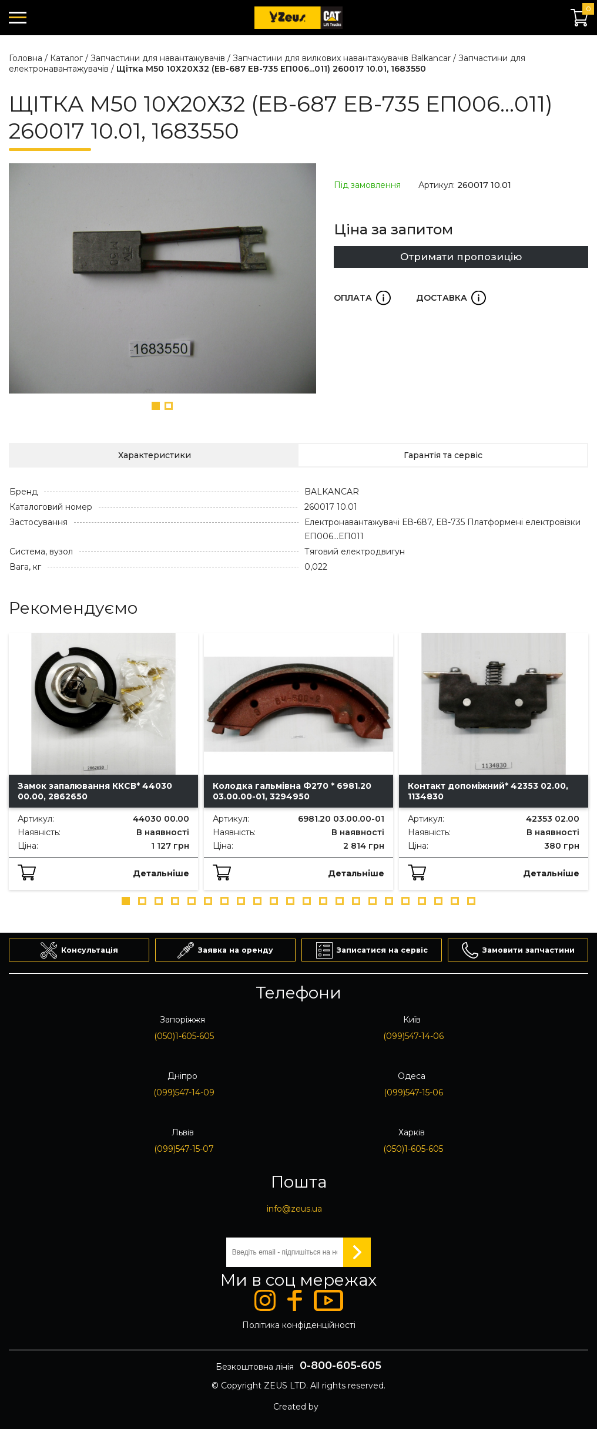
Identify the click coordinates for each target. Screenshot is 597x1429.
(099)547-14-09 (183, 1092)
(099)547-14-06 (413, 1036)
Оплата (362, 297)
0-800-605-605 (340, 1365)
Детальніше (161, 873)
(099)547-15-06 (413, 1092)
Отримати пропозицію (461, 257)
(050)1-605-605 (184, 1036)
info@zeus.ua (294, 1208)
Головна (25, 58)
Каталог (66, 58)
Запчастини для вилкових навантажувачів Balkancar (342, 58)
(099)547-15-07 (184, 1149)
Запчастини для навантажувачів (157, 58)
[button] (156, 406)
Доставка (451, 297)
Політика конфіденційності (298, 1325)
